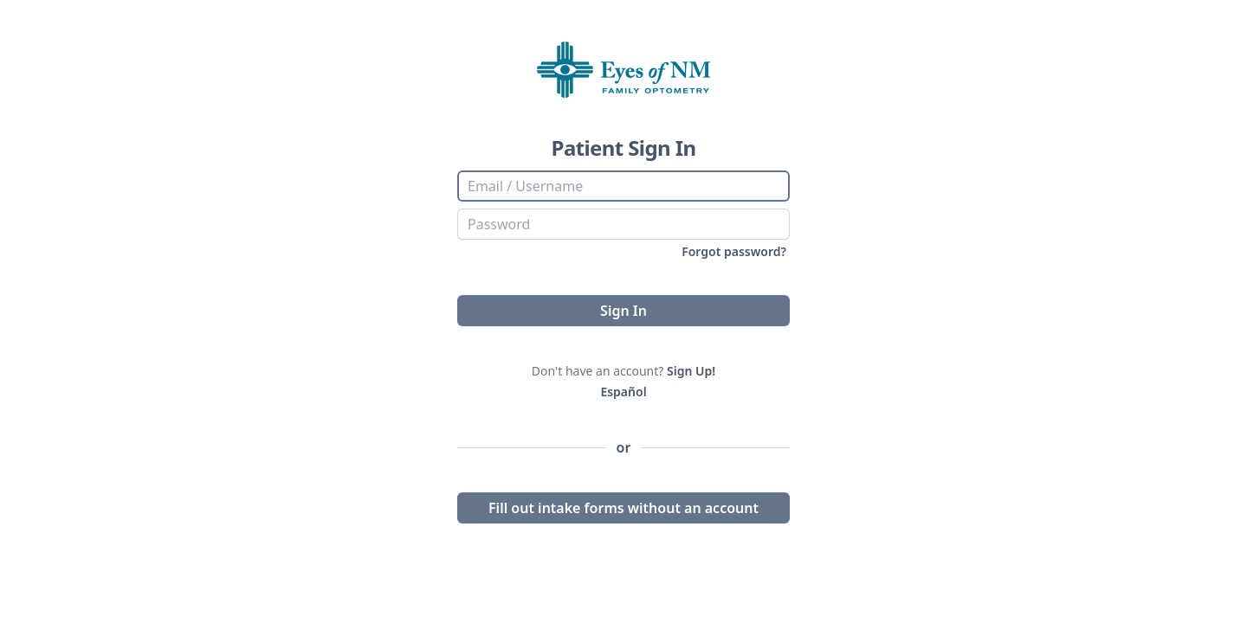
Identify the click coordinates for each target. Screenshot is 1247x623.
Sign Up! (691, 371)
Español (623, 391)
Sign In (623, 310)
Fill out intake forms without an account (623, 507)
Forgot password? (734, 251)
